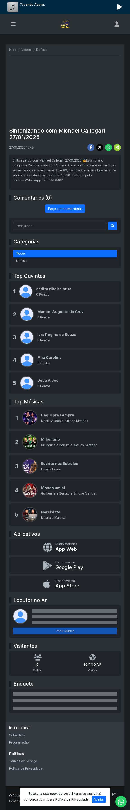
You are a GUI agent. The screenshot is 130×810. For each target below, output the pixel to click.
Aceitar (99, 799)
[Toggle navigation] (13, 24)
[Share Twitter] (99, 147)
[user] (117, 24)
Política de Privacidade (26, 768)
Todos (21, 253)
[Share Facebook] (90, 147)
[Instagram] (114, 794)
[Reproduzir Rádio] (119, 7)
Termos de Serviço (23, 761)
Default (21, 261)
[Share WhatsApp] (108, 147)
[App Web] (65, 547)
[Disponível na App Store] (65, 584)
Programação (19, 742)
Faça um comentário (65, 208)
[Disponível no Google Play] (65, 565)
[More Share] (117, 147)
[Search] (112, 226)
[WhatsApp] (121, 801)
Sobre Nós (17, 735)
